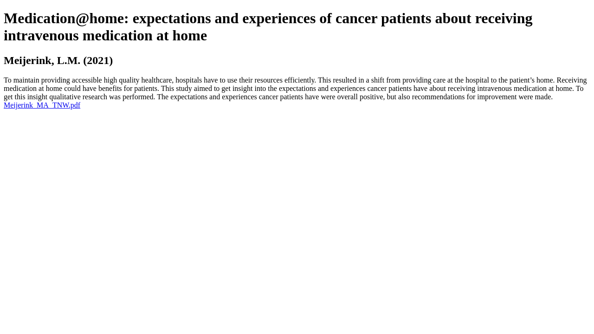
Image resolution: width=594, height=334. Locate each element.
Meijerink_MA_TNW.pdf (42, 105)
